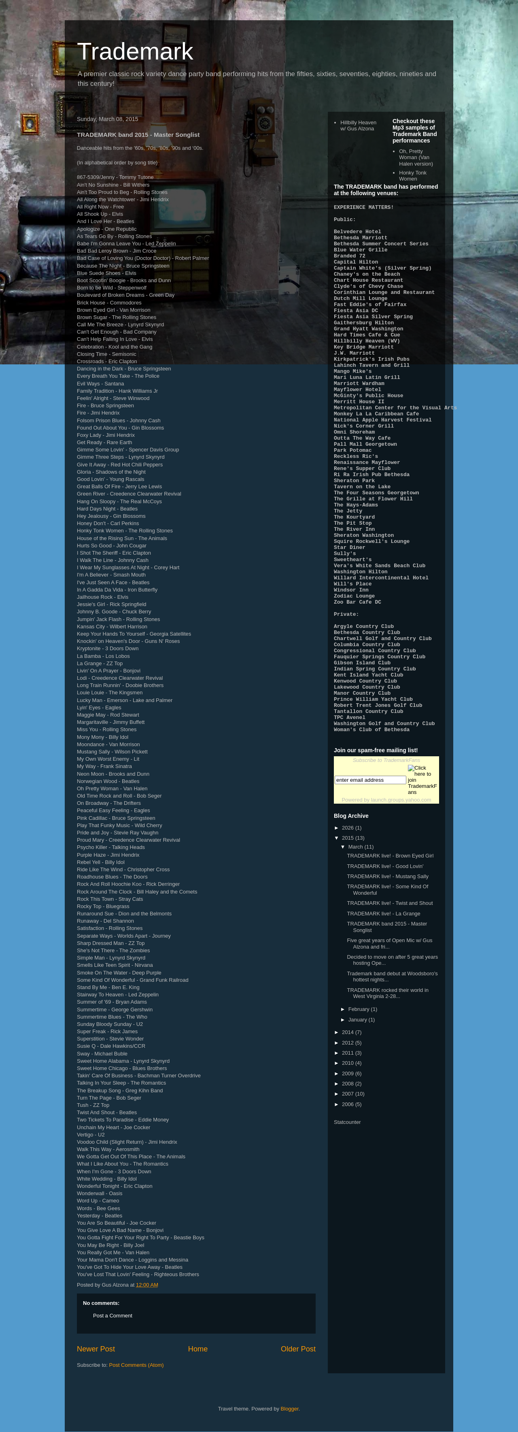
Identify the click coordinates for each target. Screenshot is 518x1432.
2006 (348, 1210)
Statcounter (347, 1228)
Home (198, 1349)
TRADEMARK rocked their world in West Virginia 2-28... (388, 1099)
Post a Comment (112, 1316)
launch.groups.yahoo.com (401, 905)
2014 (348, 1138)
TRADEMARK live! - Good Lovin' (385, 972)
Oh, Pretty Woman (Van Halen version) (416, 157)
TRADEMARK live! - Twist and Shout (390, 1009)
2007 (348, 1199)
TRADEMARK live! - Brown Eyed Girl (390, 961)
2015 (348, 943)
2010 (348, 1169)
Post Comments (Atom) (136, 1365)
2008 (348, 1189)
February (359, 1115)
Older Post (298, 1349)
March (356, 952)
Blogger (290, 1409)
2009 (348, 1179)
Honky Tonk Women (413, 176)
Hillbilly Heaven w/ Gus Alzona (358, 125)
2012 (348, 1148)
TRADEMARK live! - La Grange (383, 1019)
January (358, 1125)
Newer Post (96, 1349)
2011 (348, 1158)
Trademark (135, 51)
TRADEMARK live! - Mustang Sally (388, 982)
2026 (348, 933)
